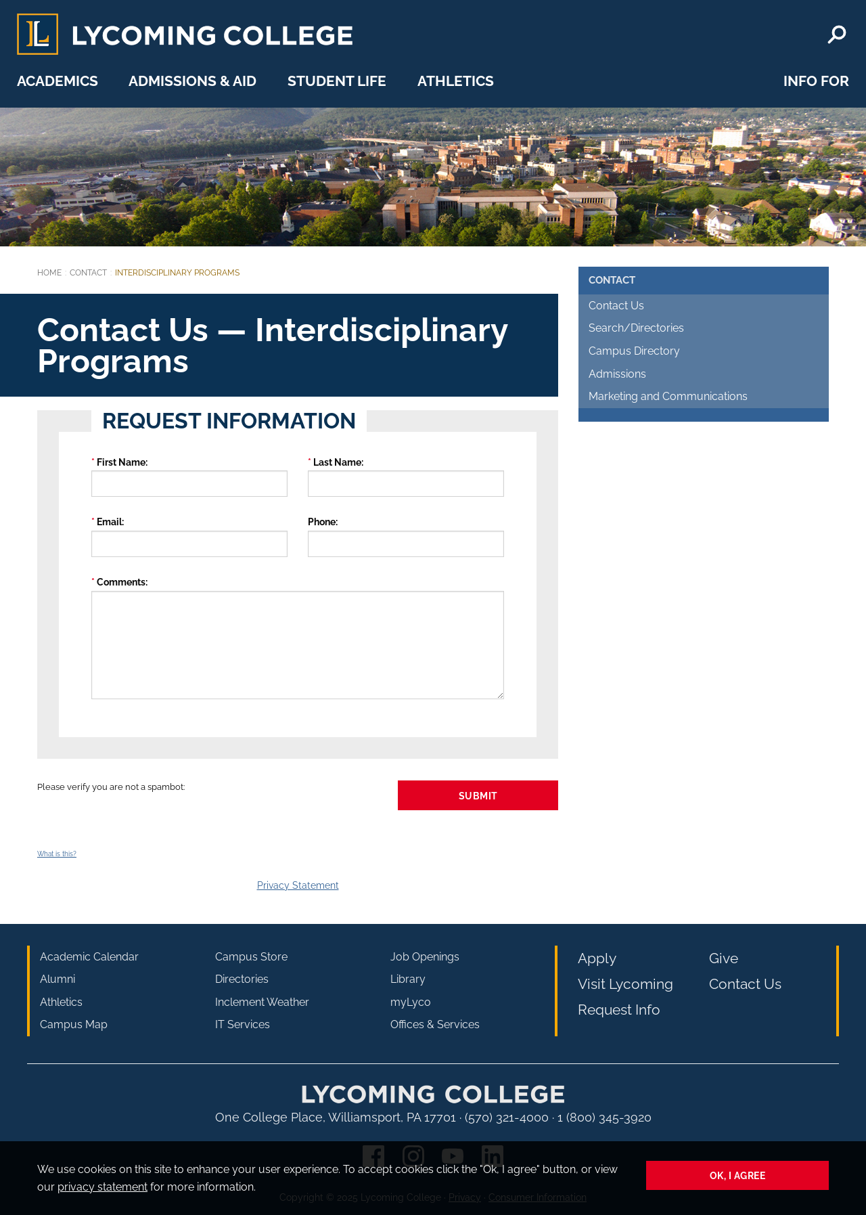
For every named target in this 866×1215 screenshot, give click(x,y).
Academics (57, 80)
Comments (121, 582)
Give (723, 958)
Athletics (455, 80)
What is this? (56, 853)
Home (49, 273)
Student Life (337, 80)
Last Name (337, 462)
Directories (242, 979)
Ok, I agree (738, 1175)
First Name (121, 462)
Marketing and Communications (668, 396)
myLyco (410, 1002)
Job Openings (424, 956)
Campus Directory (634, 351)
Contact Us (616, 305)
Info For (816, 80)
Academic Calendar (89, 956)
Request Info (619, 1009)
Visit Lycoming (625, 983)
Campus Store (251, 956)
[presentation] (140, 821)
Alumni (57, 979)
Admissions (617, 374)
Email (109, 521)
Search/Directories (636, 328)
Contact (88, 273)
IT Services (242, 1024)
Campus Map (74, 1024)
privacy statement (102, 1186)
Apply (597, 958)
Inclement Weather (262, 1002)
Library (408, 979)
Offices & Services (435, 1024)
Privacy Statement (298, 885)
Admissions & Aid (192, 80)
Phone (322, 521)
